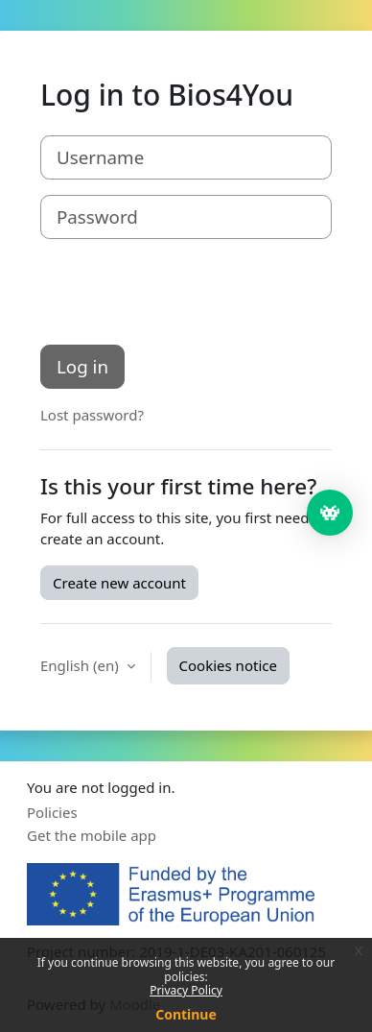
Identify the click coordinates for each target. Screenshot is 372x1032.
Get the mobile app (91, 835)
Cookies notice (228, 665)
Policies (52, 812)
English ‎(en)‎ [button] (81, 665)
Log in (82, 366)
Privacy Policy (186, 990)
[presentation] (186, 291)
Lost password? (92, 414)
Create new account (119, 582)
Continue (186, 1014)
